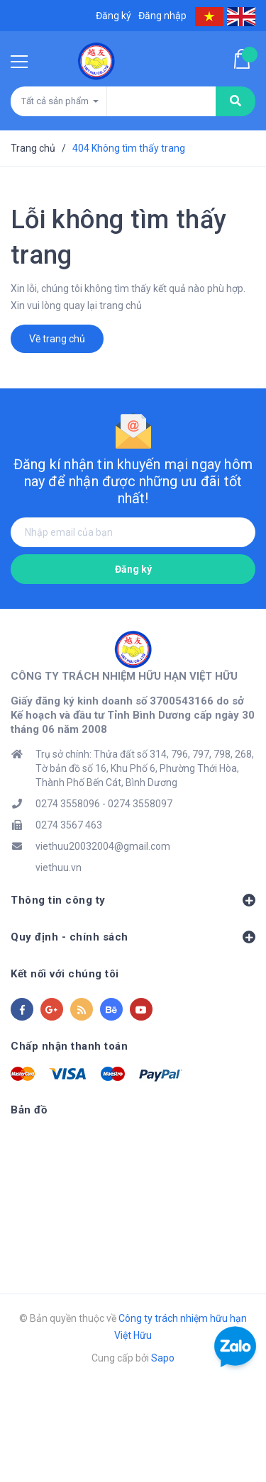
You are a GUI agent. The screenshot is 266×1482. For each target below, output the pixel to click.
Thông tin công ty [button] (133, 900)
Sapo (162, 1358)
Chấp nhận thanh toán (69, 1046)
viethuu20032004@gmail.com (102, 846)
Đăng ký (133, 569)
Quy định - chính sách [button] (133, 937)
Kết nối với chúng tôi (65, 973)
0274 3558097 (140, 803)
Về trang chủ (57, 338)
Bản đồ (29, 1110)
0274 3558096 (67, 803)
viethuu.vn (58, 867)
